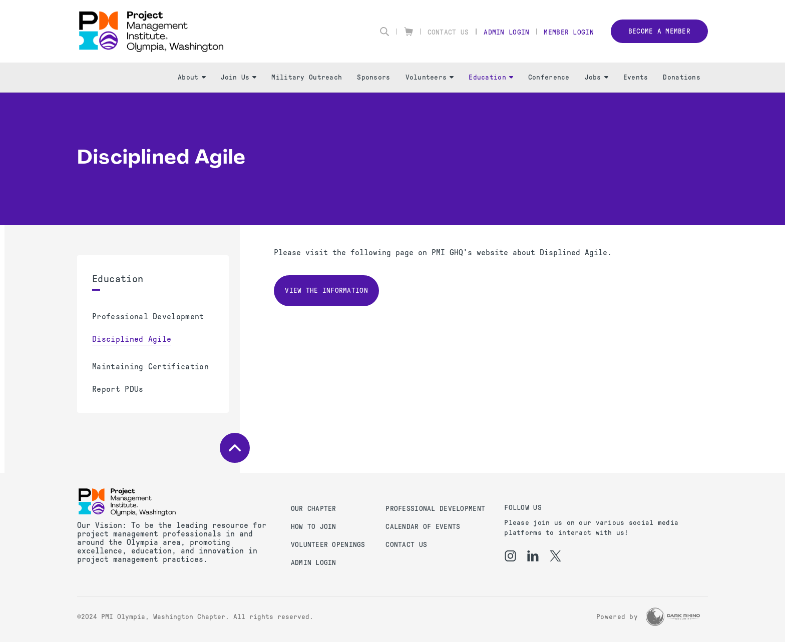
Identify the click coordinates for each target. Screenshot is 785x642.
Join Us (239, 77)
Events (635, 77)
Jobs (596, 77)
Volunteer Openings (328, 544)
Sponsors (373, 77)
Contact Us (448, 32)
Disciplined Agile (131, 339)
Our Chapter (313, 508)
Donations (681, 77)
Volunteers (430, 77)
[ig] (510, 555)
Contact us (406, 544)
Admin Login (506, 32)
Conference (549, 77)
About (191, 77)
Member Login (568, 32)
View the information (326, 290)
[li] (533, 555)
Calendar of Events (422, 526)
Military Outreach (306, 77)
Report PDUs (118, 389)
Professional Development (148, 316)
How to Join (313, 526)
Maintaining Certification (150, 366)
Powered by (617, 616)
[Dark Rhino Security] (672, 616)
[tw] (555, 555)
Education (491, 77)
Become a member (659, 31)
